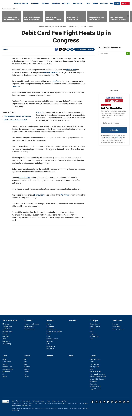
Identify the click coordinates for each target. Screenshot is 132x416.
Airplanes (93, 334)
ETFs (48, 336)
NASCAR (27, 367)
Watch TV (125, 3)
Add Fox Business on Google (85, 49)
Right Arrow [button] (128, 16)
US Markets (50, 326)
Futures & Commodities (54, 331)
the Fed (56, 81)
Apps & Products (95, 389)
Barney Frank (39, 195)
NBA (25, 362)
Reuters (5, 49)
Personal (115, 324)
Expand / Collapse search (112, 3)
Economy (35, 3)
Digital (4, 359)
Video (95, 3)
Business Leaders (52, 339)
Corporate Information (97, 374)
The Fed (39, 112)
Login (117, 3)
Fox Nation (93, 384)
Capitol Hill (16, 86)
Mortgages (6, 324)
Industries (50, 341)
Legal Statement (26, 405)
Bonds (49, 334)
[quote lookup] (112, 53)
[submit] (128, 53)
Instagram (100, 401)
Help (48, 401)
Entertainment (95, 324)
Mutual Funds (51, 349)
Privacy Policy (108, 137)
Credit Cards (6, 329)
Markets (45, 3)
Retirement (6, 341)
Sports (27, 356)
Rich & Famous (95, 326)
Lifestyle (66, 3)
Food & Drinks (94, 336)
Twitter (60, 49)
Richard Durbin (24, 178)
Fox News (93, 381)
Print (68, 49)
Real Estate (77, 3)
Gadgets (5, 364)
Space (4, 376)
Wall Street (65, 195)
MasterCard (71, 70)
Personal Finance (21, 3)
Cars (91, 331)
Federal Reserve (50, 72)
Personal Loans (7, 331)
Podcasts (104, 3)
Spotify (124, 401)
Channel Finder (95, 359)
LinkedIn (112, 401)
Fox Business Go (95, 386)
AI (3, 374)
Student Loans (7, 326)
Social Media (6, 362)
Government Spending (31, 324)
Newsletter (120, 401)
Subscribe (114, 130)
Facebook (56, 49)
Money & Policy (29, 326)
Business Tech (7, 367)
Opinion (50, 356)
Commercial (116, 326)
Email (72, 49)
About (92, 356)
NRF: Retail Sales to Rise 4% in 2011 (15, 120)
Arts (91, 339)
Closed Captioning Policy (98, 376)
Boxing (26, 369)
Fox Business (7, 3)
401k (4, 339)
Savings (5, 334)
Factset (64, 403)
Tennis (26, 376)
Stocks (49, 324)
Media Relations (95, 371)
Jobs (92, 362)
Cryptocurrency (52, 329)
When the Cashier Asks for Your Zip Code (17, 116)
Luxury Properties (118, 329)
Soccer (26, 371)
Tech (88, 3)
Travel (92, 329)
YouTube (104, 401)
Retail (48, 344)
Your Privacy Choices (38, 401)
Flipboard (108, 401)
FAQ (91, 369)
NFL (25, 359)
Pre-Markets (51, 346)
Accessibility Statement (98, 379)
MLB (25, 364)
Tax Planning (6, 344)
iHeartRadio (128, 401)
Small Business (29, 329)
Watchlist (56, 3)
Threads (64, 49)
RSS (116, 401)
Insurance (5, 336)
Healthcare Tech (7, 369)
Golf (25, 374)
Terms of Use (118, 137)
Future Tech (6, 371)
